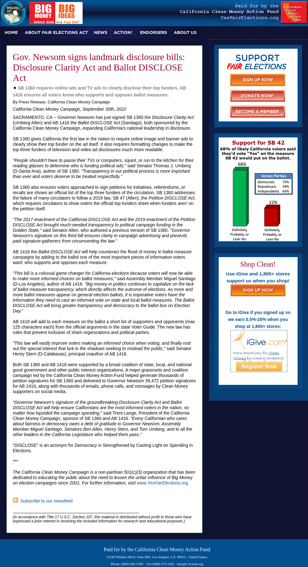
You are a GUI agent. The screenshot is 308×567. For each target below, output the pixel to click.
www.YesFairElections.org (162, 482)
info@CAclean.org (190, 564)
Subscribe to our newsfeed (43, 500)
